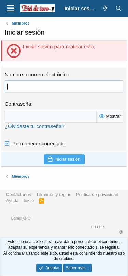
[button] (11, 8)
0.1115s (97, 227)
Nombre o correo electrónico (37, 74)
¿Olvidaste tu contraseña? (35, 126)
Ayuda (12, 200)
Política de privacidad (97, 194)
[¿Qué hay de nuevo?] (105, 8)
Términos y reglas (53, 194)
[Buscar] (118, 8)
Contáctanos (18, 194)
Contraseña (18, 104)
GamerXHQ (20, 218)
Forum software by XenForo (53, 213)
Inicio (29, 200)
